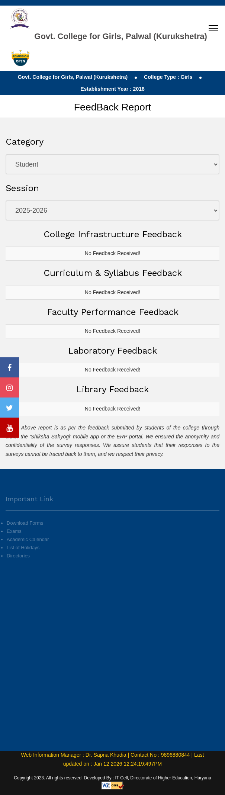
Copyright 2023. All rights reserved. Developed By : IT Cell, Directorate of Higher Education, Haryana (112, 777)
